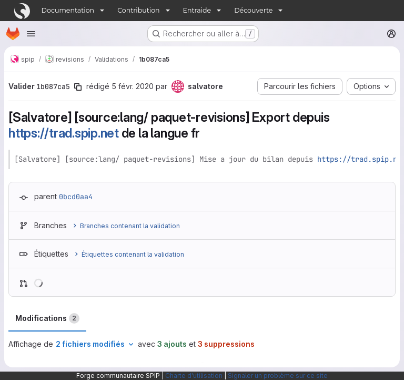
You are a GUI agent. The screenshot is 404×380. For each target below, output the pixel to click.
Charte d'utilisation (194, 375)
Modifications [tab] (47, 318)
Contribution (138, 10)
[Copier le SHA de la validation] (78, 87)
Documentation (68, 10)
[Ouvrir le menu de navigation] (31, 33)
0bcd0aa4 (76, 196)
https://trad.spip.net (63, 133)
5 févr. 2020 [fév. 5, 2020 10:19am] (133, 86)
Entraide (197, 10)
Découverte (253, 10)
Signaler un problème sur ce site (278, 375)
